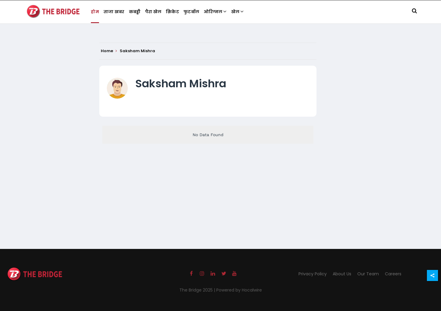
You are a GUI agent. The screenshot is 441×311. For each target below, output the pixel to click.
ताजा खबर (114, 12)
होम (95, 12)
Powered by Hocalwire (239, 290)
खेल (237, 12)
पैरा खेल (153, 12)
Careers (393, 274)
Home (109, 51)
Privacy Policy (312, 274)
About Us (342, 274)
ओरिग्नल (215, 12)
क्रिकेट (172, 12)
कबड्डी (135, 12)
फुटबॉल (191, 12)
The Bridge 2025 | (197, 290)
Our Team (368, 274)
